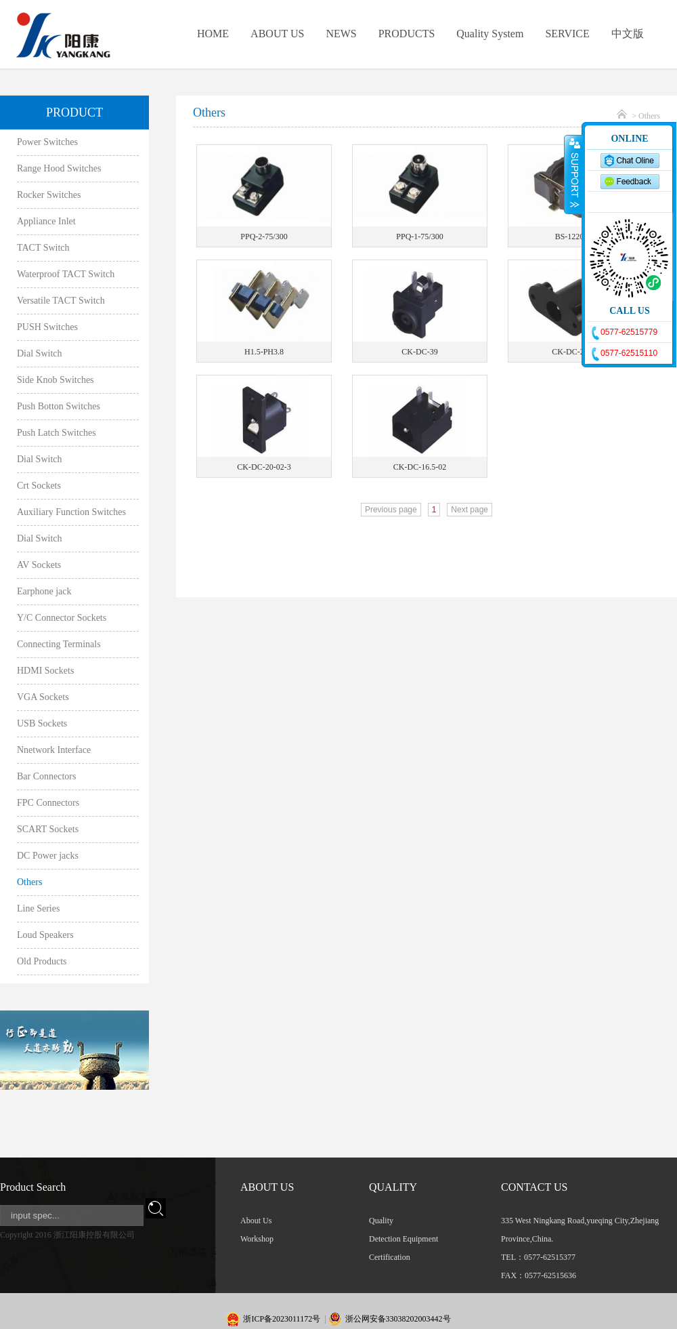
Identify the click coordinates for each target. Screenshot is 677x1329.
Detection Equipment (403, 1239)
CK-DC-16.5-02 (419, 467)
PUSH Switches (47, 327)
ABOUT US (277, 33)
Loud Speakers (45, 935)
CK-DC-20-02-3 (263, 467)
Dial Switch (39, 353)
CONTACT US (534, 1187)
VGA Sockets (43, 697)
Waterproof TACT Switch (65, 274)
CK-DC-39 (419, 351)
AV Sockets (39, 565)
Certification (389, 1257)
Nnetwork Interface (54, 750)
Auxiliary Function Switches (71, 512)
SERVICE (567, 33)
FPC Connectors (48, 803)
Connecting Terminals (59, 644)
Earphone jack (44, 591)
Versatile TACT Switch (61, 300)
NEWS (341, 33)
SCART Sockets (48, 829)
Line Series (38, 908)
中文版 (627, 33)
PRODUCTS (406, 33)
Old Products (42, 961)
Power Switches (47, 142)
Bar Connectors (46, 776)
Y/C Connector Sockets (61, 618)
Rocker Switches (49, 195)
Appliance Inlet (46, 221)
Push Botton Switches (58, 406)
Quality (381, 1220)
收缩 (573, 174)
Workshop (257, 1239)
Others (29, 882)
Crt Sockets (39, 486)
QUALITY (393, 1187)
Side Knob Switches (55, 380)
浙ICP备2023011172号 (281, 1319)
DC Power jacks (48, 856)
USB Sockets (42, 723)
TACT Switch (43, 248)
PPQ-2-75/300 (263, 236)
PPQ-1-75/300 (419, 236)
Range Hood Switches (59, 168)
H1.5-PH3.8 (264, 351)
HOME (213, 33)
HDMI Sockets (45, 671)
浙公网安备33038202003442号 (398, 1319)
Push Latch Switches (56, 433)
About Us (255, 1220)
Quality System (489, 33)
